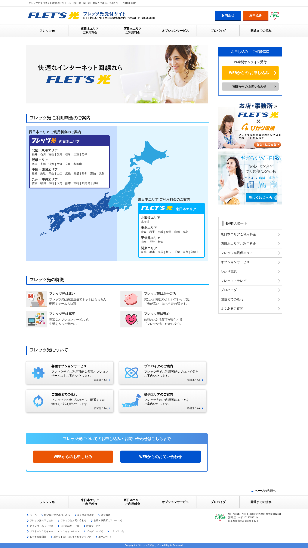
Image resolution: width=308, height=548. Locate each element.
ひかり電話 (229, 271)
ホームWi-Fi (104, 536)
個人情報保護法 (85, 515)
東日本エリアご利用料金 (238, 234)
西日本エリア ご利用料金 (133, 30)
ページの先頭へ (265, 490)
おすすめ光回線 (38, 536)
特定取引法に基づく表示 (57, 515)
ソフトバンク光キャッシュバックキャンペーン (54, 531)
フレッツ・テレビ (233, 281)
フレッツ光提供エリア (237, 253)
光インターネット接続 (41, 526)
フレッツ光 (47, 30)
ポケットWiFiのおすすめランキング (72, 536)
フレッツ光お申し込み (41, 520)
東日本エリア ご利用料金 (90, 30)
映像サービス (93, 526)
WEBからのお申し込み (73, 456)
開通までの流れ (260, 30)
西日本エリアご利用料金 (238, 244)
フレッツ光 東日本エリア (171, 235)
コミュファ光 (117, 531)
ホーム (33, 515)
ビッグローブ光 (94, 531)
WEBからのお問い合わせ (160, 456)
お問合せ (227, 15)
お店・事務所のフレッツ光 (108, 520)
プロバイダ (218, 30)
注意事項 (105, 515)
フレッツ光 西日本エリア (69, 167)
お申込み (255, 15)
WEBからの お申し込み (249, 72)
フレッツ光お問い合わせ (73, 520)
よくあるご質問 (232, 309)
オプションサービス (175, 30)
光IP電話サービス (70, 526)
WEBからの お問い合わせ (249, 86)
